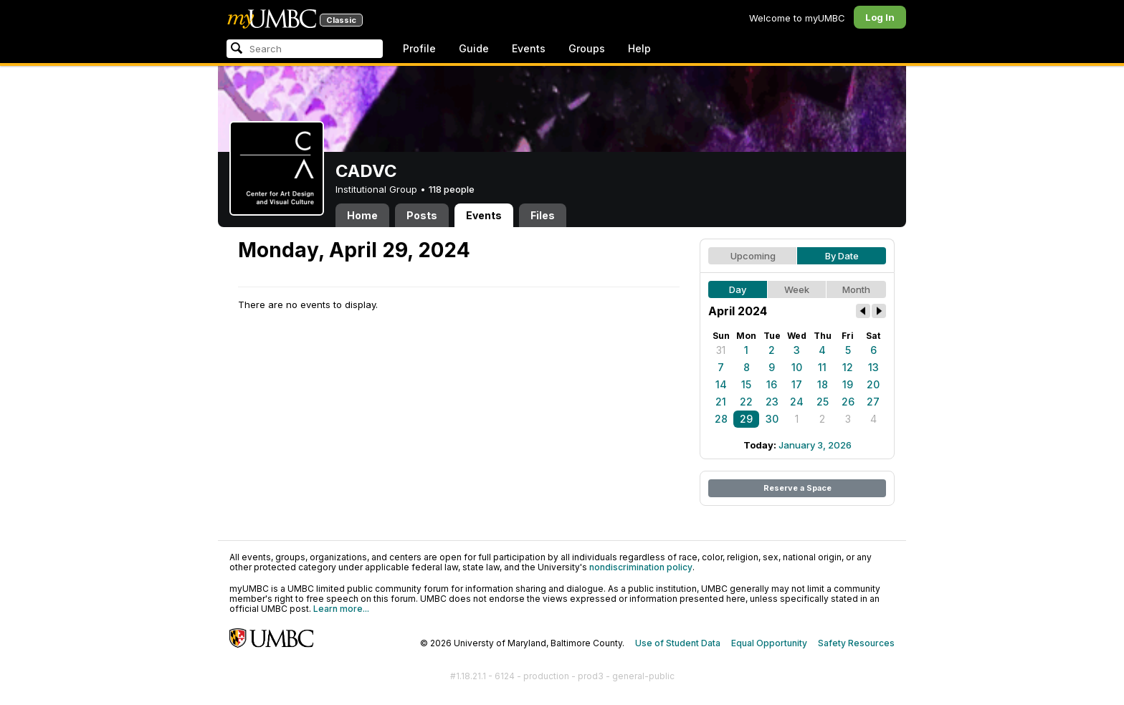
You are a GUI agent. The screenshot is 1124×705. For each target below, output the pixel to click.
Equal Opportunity (769, 643)
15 (746, 384)
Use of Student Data (677, 643)
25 (822, 401)
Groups (586, 48)
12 (847, 367)
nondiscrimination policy (640, 567)
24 (797, 401)
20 (873, 384)
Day (737, 289)
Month (856, 289)
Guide (474, 48)
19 (847, 384)
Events (529, 48)
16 (771, 384)
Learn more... (341, 608)
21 (720, 401)
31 (720, 350)
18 (822, 384)
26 (848, 401)
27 (873, 401)
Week (796, 289)
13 (873, 367)
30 (772, 419)
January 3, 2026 (815, 445)
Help (639, 48)
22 (746, 401)
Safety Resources (856, 643)
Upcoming (753, 256)
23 (772, 401)
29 (746, 419)
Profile (419, 48)
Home (362, 215)
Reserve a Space (797, 488)
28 (721, 419)
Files (542, 215)
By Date (842, 256)
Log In (880, 17)
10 (796, 367)
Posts (421, 215)
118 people (452, 189)
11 (822, 367)
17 (796, 384)
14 (721, 384)
